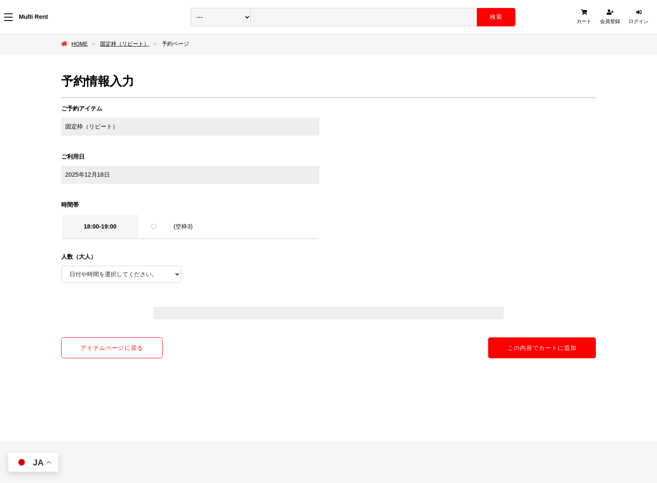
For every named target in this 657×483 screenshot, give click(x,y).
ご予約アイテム (81, 108)
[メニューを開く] (8, 17)
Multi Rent (33, 16)
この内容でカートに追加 (542, 347)
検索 (496, 16)
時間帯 (70, 204)
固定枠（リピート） (124, 44)
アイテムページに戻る (111, 347)
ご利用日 (73, 156)
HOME (80, 44)
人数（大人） (78, 256)
